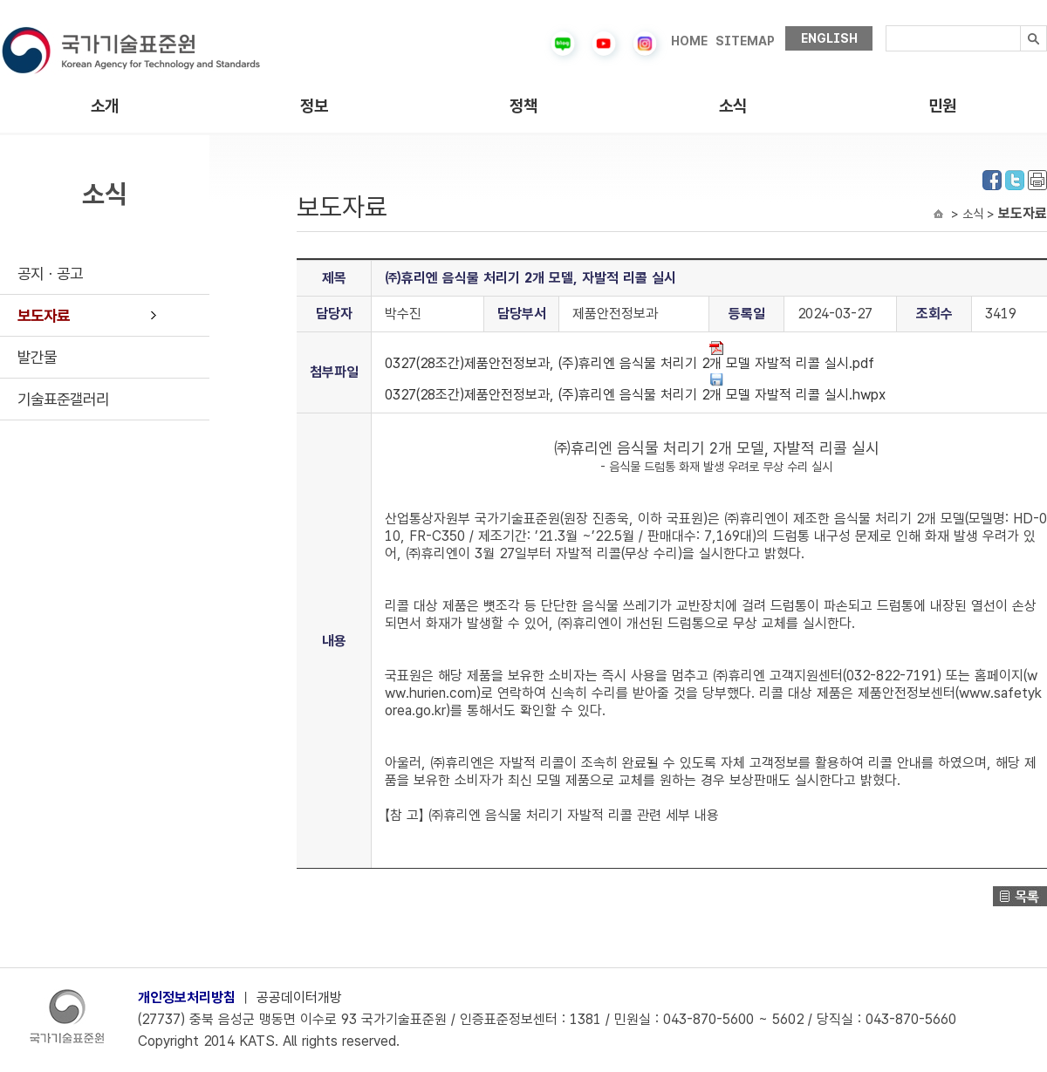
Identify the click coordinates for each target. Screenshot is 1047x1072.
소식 (733, 106)
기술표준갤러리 (63, 399)
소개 (105, 106)
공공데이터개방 (299, 997)
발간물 (37, 357)
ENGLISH (829, 38)
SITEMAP (745, 41)
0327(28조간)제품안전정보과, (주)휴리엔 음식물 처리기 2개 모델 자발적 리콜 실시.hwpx (635, 387)
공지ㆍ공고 (50, 273)
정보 (314, 106)
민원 (942, 106)
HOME (689, 41)
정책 (523, 106)
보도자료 (43, 315)
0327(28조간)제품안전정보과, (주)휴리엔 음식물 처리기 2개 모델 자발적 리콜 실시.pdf (629, 356)
